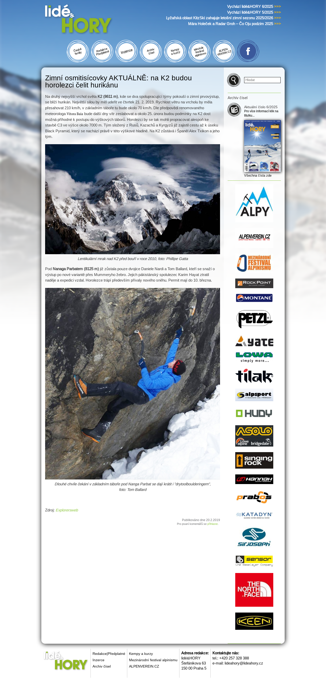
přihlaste (212, 523)
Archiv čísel (102, 666)
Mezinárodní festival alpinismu (153, 660)
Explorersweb (67, 510)
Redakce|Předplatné (109, 654)
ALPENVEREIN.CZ (144, 666)
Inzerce (98, 660)
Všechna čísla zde (257, 175)
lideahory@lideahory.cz (244, 663)
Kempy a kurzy (141, 654)
